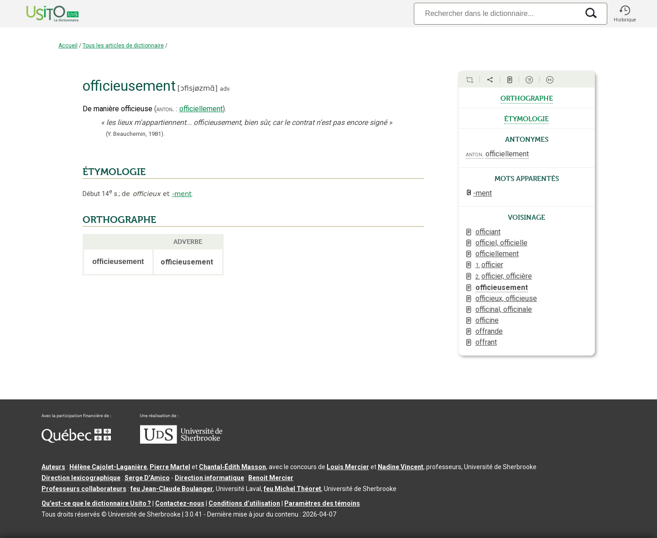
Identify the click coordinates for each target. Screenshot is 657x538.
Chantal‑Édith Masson (232, 467)
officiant (488, 232)
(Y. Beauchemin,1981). (135, 133)
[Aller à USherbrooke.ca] (181, 441)
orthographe (527, 97)
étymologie (526, 118)
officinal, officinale (503, 309)
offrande (489, 331)
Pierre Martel (170, 467)
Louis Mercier (348, 467)
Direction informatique (209, 477)
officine (487, 320)
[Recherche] (496, 13)
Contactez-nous (179, 503)
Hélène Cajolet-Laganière (108, 467)
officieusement (501, 287)
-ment (182, 193)
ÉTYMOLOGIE (114, 171)
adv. (225, 88)
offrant (486, 342)
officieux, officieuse (506, 298)
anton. (165, 109)
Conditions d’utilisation (244, 503)
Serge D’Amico (147, 477)
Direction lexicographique (81, 477)
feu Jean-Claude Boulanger (171, 488)
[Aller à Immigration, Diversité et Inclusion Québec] (76, 440)
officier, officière (503, 276)
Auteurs (53, 467)
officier (489, 264)
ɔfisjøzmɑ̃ (197, 88)
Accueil (68, 45)
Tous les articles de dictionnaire (123, 45)
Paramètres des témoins (322, 503)
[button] (624, 13)
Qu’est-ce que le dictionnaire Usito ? (96, 503)
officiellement (201, 108)
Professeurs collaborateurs (84, 488)
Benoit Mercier (270, 477)
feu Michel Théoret (292, 488)
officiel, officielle (501, 242)
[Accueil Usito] (42, 13)
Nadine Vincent (400, 467)
